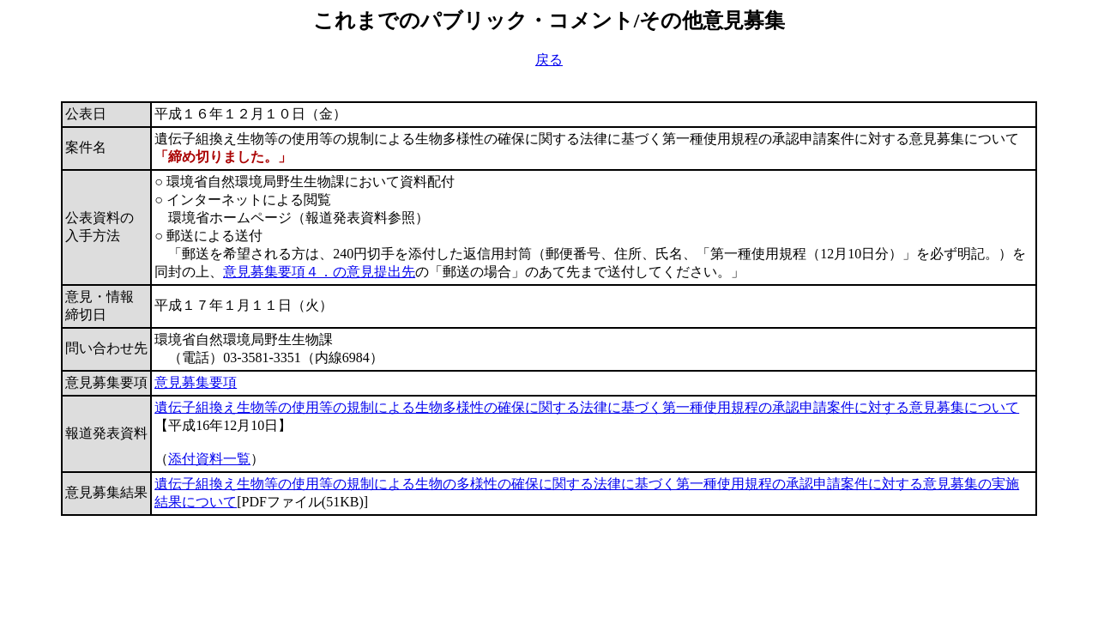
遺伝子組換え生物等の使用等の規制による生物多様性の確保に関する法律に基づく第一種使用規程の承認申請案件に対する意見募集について (586, 407)
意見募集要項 (195, 382)
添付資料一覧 (209, 458)
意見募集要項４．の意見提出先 (319, 271)
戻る (549, 59)
